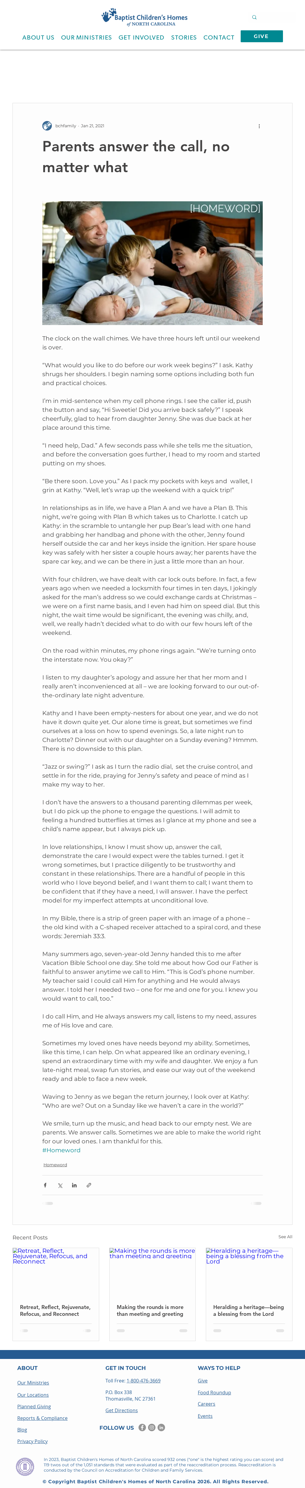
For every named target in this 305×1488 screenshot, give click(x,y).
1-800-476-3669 (144, 1380)
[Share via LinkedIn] (74, 1185)
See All (285, 1236)
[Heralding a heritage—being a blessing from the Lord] (249, 1272)
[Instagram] (151, 1427)
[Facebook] (142, 1427)
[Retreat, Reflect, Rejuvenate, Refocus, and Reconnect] (56, 1272)
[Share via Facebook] (45, 1185)
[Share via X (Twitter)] (60, 1185)
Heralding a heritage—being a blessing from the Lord (248, 1310)
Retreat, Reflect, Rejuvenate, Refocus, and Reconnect (55, 1310)
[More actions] (259, 125)
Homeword (55, 1164)
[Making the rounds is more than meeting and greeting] (153, 1272)
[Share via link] (89, 1185)
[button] (38, 37)
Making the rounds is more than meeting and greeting (150, 1310)
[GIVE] (262, 36)
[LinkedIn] (161, 1427)
